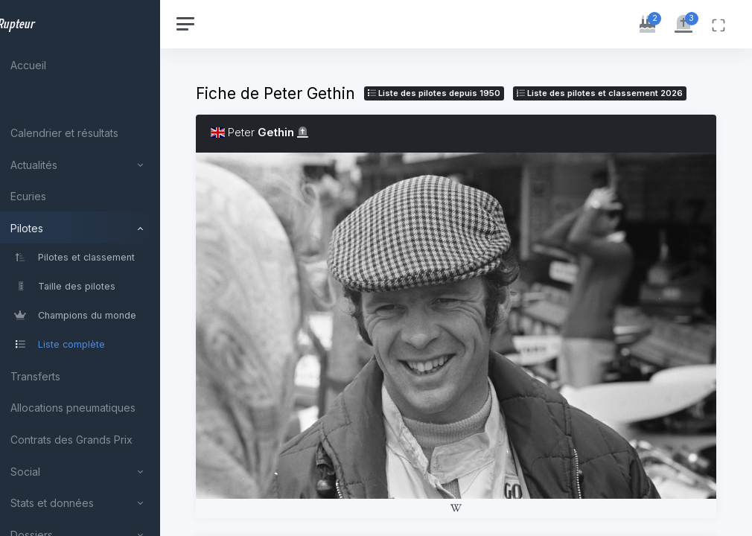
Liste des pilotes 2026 (325, 111)
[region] (98, 268)
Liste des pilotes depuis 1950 (470, 93)
